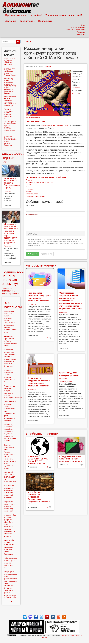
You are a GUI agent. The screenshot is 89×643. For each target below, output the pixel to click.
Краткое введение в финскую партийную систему (68, 375)
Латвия (28, 185)
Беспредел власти (46, 182)
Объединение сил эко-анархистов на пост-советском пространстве (71, 458)
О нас (44, 638)
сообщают (76, 88)
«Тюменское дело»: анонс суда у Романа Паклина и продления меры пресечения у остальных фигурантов (11, 233)
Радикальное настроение (52, 125)
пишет (66, 125)
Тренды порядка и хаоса (60, 15)
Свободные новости (42, 434)
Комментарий (32, 214)
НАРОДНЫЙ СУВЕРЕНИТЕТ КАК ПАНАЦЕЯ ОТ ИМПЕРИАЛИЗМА (38, 459)
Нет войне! (36, 15)
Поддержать (45, 21)
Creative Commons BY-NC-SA (71, 635)
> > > (11, 601)
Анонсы (28, 42)
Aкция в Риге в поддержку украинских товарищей (9, 61)
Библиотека (27, 21)
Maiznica (75, 93)
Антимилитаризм (32, 182)
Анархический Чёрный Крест (13, 158)
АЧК (80, 15)
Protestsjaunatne (33, 117)
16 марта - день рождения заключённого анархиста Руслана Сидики (10, 71)
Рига (27, 187)
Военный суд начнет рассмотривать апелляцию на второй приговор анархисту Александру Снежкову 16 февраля (10, 86)
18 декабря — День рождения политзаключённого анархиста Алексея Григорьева (11, 140)
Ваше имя (30, 206)
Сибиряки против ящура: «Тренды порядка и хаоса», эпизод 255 (10, 562)
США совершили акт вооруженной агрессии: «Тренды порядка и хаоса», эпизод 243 (10, 127)
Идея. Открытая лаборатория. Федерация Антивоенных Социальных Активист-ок (39, 498)
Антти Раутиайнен (66, 382)
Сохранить (32, 254)
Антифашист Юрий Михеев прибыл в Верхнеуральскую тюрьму (12, 183)
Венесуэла (30, 189)
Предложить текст (15, 15)
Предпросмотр (46, 254)
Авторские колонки (41, 265)
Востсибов (32, 304)
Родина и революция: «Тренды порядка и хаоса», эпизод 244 (9, 113)
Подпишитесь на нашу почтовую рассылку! (13, 278)
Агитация (10, 21)
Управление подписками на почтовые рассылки (10, 291)
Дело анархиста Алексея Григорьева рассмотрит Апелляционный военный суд (10, 101)
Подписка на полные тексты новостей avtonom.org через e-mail (9, 506)
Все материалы (13, 305)
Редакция (47, 67)
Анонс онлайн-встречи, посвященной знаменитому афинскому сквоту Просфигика (9, 547)
